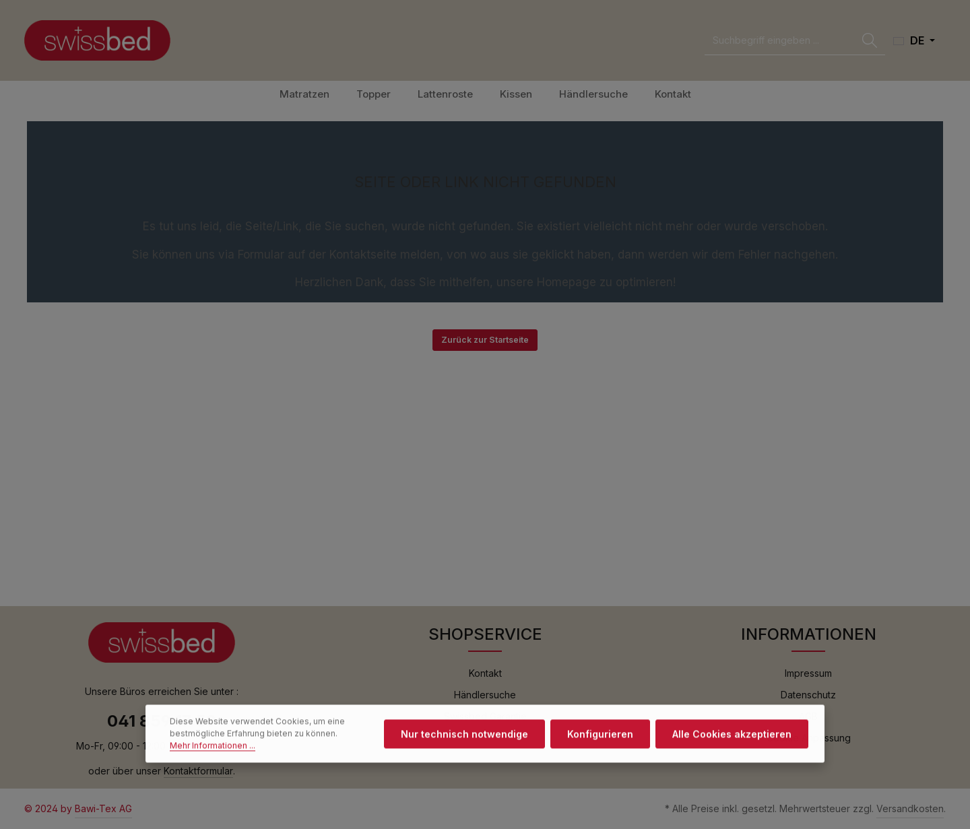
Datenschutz (808, 694)
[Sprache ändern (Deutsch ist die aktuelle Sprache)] (914, 40)
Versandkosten (910, 808)
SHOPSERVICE (485, 634)
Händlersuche (485, 694)
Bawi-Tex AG (103, 808)
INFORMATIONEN (808, 634)
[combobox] (780, 40)
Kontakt (485, 673)
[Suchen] (869, 40)
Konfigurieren (600, 750)
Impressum (808, 673)
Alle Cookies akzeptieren (731, 750)
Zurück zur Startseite (485, 340)
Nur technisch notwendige (464, 750)
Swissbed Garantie (485, 716)
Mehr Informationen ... (212, 761)
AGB (808, 716)
